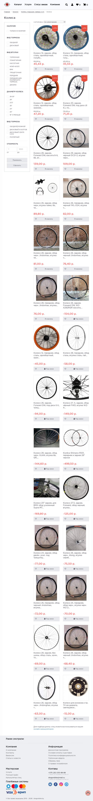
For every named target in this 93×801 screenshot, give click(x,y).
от (12, 150)
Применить (17, 160)
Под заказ (78, 319)
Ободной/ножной (17, 126)
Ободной (14, 42)
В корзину (49, 69)
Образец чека (54, 761)
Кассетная (14, 63)
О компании (11, 750)
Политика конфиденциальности (62, 755)
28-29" (12, 96)
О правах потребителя (57, 763)
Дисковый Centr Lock (17, 133)
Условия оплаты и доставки (60, 753)
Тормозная (14, 57)
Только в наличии (17, 31)
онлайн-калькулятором (44, 729)
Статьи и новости (13, 758)
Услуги (9, 772)
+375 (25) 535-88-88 (67, 773)
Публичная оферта (56, 758)
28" (11, 99)
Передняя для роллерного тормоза (16, 80)
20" (11, 112)
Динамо (13, 85)
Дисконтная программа (58, 750)
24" (11, 108)
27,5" (11, 102)
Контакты (10, 753)
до (22, 150)
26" (11, 105)
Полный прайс (12, 775)
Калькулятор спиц (13, 777)
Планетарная (15, 60)
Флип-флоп (14, 66)
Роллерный (14, 137)
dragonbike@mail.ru (67, 778)
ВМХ (11, 69)
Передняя (14, 75)
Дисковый (14, 45)
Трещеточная (15, 72)
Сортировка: (38, 22)
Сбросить (17, 165)
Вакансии (10, 755)
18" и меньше (15, 115)
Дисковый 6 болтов (18, 129)
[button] (18, 4)
